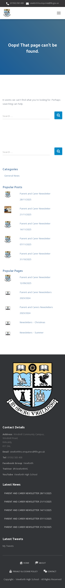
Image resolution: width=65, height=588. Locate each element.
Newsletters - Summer (32, 333)
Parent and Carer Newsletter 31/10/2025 (27, 527)
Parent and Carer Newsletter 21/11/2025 (27, 502)
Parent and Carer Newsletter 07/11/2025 (27, 519)
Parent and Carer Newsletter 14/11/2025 (27, 510)
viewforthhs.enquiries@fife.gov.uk (44, 3)
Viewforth (28, 463)
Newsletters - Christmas (32, 323)
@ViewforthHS (20, 469)
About (40, 563)
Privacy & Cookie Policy (23, 571)
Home (24, 563)
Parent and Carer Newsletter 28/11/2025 (27, 493)
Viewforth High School (25, 475)
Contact (50, 571)
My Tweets (8, 546)
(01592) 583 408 (17, 3)
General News (12, 176)
